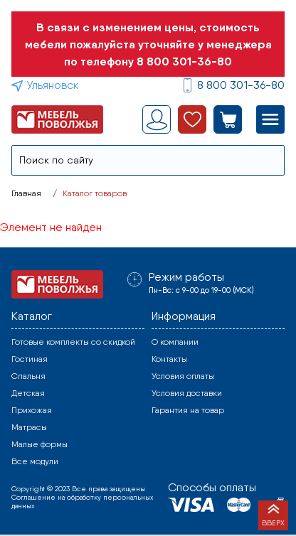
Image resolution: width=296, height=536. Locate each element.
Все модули (34, 461)
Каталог (31, 316)
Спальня (28, 376)
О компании (175, 342)
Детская (28, 393)
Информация (184, 316)
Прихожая (31, 410)
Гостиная (29, 359)
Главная (26, 193)
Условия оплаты (183, 376)
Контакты (169, 359)
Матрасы (29, 427)
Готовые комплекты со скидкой (73, 342)
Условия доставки (187, 393)
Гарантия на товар (188, 410)
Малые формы (39, 444)
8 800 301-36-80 (184, 61)
